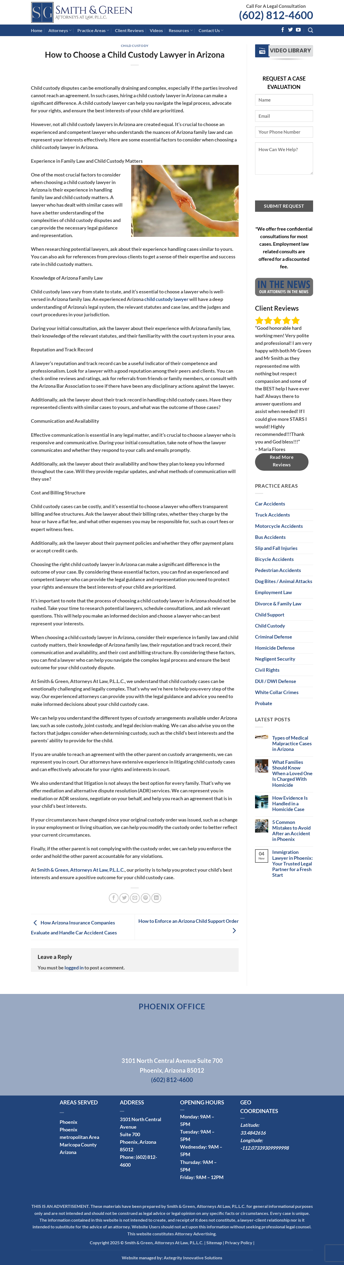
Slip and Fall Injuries (276, 548)
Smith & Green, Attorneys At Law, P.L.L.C (80, 870)
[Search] (310, 30)
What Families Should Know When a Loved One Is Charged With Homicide (292, 773)
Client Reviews (129, 30)
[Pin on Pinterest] (145, 898)
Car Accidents (270, 504)
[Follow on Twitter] (290, 30)
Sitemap (214, 1242)
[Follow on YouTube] (298, 30)
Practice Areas (93, 30)
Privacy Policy (238, 1242)
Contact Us (211, 30)
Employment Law (273, 592)
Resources (180, 30)
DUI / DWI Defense (275, 681)
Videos (156, 30)
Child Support (269, 615)
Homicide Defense (275, 648)
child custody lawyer (166, 299)
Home (36, 30)
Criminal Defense (273, 637)
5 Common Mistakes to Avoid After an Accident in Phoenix (291, 830)
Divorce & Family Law (278, 603)
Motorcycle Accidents (279, 526)
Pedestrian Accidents (278, 570)
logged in (74, 968)
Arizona (68, 1152)
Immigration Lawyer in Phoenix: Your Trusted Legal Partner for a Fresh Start (292, 863)
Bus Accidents (270, 537)
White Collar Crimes (277, 692)
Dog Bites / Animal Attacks (283, 581)
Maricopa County (78, 1145)
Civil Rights (267, 670)
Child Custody (135, 46)
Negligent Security (275, 659)
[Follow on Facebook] (282, 30)
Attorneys (59, 30)
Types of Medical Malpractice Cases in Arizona (292, 743)
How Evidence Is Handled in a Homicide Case (290, 803)
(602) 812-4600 (276, 15)
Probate (263, 703)
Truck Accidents (272, 515)
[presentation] (296, 189)
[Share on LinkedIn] (156, 898)
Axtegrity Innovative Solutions (193, 1257)
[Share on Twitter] (124, 898)
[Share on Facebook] (114, 898)
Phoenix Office (172, 1006)
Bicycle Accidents (274, 559)
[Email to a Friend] (135, 898)
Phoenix (68, 1122)
